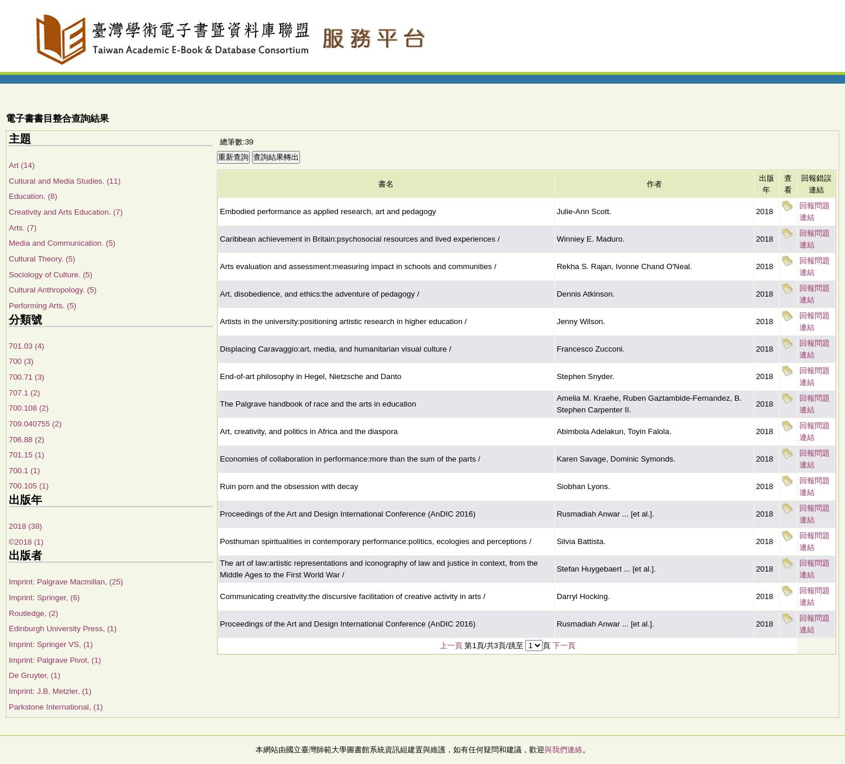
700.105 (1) (29, 485)
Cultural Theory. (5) (42, 258)
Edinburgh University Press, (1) (62, 628)
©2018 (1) (26, 542)
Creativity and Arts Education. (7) (66, 212)
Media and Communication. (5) (62, 243)
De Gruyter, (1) (34, 675)
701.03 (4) (26, 346)
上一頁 (451, 645)
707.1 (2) (24, 392)
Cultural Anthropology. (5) (52, 289)
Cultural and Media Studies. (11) (64, 181)
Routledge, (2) (33, 613)
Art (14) (22, 165)
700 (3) (21, 361)
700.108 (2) (29, 408)
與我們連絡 (563, 749)
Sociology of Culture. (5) (50, 274)
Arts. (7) (22, 227)
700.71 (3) (26, 377)
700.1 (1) (24, 470)
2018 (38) (25, 526)
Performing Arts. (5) (43, 305)
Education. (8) (33, 196)
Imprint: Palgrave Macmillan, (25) (66, 581)
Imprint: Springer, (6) (44, 597)
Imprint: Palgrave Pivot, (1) (55, 660)
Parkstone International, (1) (56, 707)
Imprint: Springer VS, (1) (51, 644)
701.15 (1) (26, 454)
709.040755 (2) (35, 423)
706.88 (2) (26, 439)
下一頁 (564, 645)
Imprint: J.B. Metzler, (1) (50, 691)
